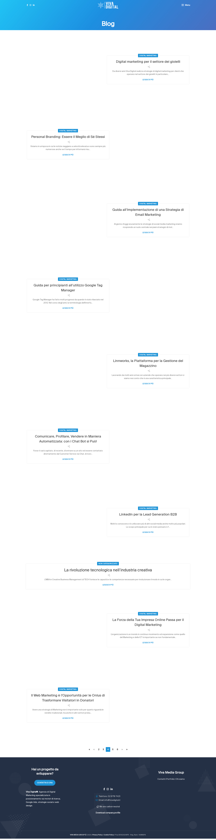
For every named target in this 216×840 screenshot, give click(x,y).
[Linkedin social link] (33, 5)
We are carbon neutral (109, 806)
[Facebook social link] (27, 5)
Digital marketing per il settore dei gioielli (148, 61)
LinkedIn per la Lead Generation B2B (148, 514)
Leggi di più (148, 80)
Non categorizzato (107, 563)
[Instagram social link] (30, 5)
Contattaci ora (45, 783)
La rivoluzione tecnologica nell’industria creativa (108, 569)
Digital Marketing (147, 55)
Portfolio (170, 779)
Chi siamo (180, 779)
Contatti (161, 779)
